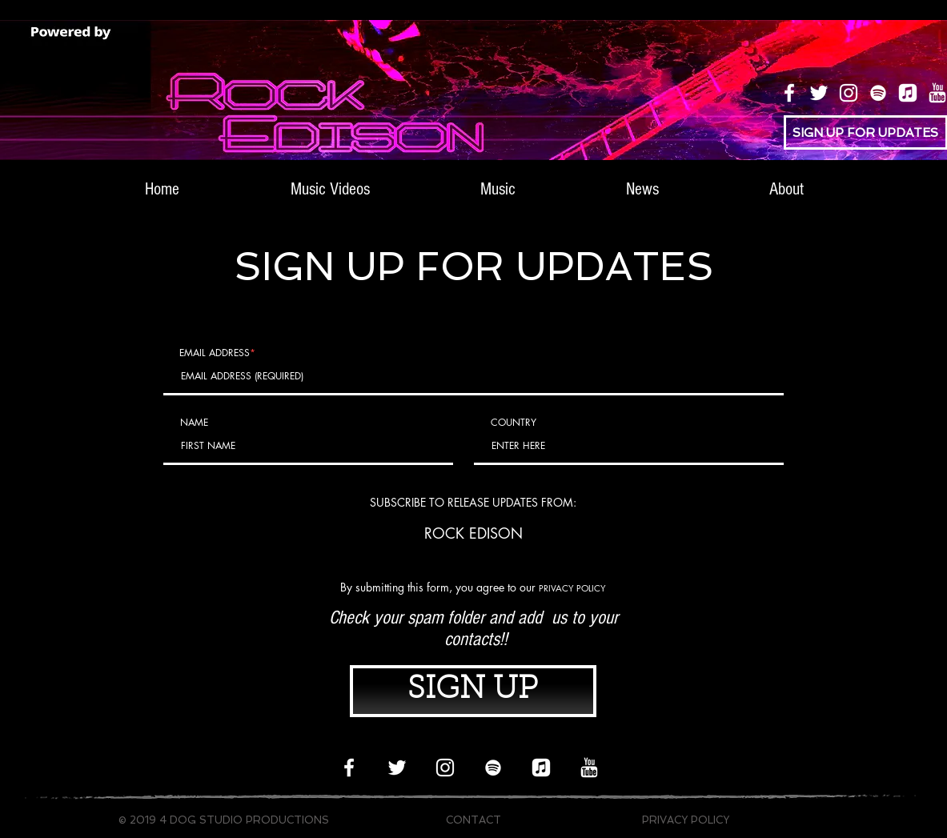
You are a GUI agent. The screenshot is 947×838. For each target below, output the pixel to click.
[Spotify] (878, 93)
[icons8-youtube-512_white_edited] (589, 768)
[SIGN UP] (473, 691)
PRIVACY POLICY (572, 588)
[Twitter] (819, 93)
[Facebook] (789, 93)
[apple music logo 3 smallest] (908, 93)
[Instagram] (849, 93)
